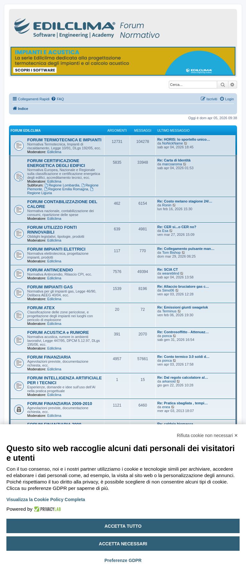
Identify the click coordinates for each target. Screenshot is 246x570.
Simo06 (168, 290)
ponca (167, 336)
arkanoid (169, 381)
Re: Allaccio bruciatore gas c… (183, 286)
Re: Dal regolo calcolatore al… (182, 377)
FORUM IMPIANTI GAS (50, 287)
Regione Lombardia (62, 185)
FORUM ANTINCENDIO (50, 270)
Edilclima (54, 152)
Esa (165, 231)
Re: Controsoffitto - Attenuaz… (183, 332)
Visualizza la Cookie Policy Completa (45, 499)
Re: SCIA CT (167, 269)
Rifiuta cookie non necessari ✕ (207, 435)
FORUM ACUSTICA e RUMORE (58, 332)
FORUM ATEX (41, 307)
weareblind (170, 273)
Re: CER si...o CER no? (176, 227)
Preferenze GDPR (123, 560)
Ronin (166, 205)
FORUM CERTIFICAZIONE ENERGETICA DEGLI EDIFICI (56, 163)
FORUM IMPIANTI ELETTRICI (56, 249)
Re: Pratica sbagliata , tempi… (182, 403)
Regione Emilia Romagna (66, 189)
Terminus (169, 311)
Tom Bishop (171, 252)
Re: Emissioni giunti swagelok (182, 307)
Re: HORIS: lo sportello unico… (183, 139)
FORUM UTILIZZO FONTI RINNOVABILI (52, 230)
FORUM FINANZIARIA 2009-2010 (59, 403)
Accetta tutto (123, 526)
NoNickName (172, 143)
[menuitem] (57, 99)
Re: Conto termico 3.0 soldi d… (183, 357)
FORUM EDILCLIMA (26, 130)
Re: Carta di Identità (174, 160)
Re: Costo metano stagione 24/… (184, 201)
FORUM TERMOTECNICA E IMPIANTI (64, 139)
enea (166, 407)
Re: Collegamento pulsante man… (185, 249)
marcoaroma (172, 164)
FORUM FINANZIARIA (49, 357)
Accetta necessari (123, 543)
